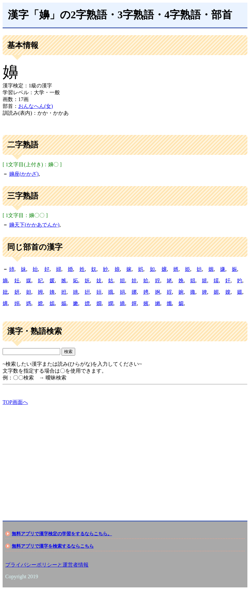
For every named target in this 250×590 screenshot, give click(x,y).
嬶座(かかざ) (24, 174)
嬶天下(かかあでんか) (34, 225)
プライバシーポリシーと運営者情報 (47, 565)
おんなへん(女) (35, 106)
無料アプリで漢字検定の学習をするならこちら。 (62, 533)
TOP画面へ (15, 402)
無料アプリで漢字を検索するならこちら (53, 546)
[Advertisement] (125, 457)
